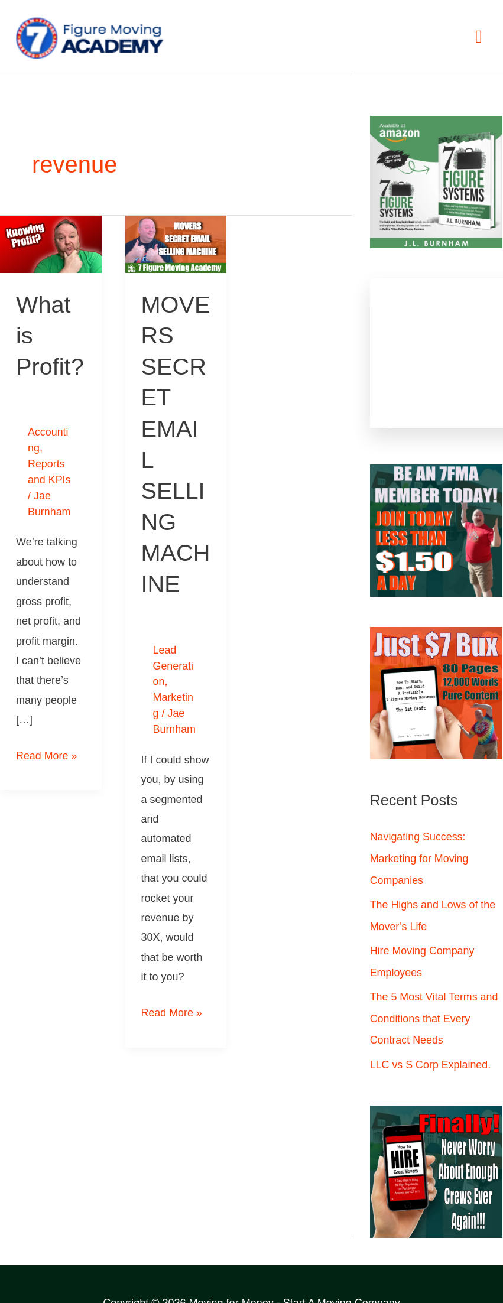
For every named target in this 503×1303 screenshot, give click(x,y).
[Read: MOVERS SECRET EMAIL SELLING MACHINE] (176, 243)
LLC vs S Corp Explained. (431, 1060)
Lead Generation (173, 662)
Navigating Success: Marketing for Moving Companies (419, 858)
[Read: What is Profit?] (51, 243)
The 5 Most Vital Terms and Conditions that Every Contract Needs (434, 1015)
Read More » (46, 750)
